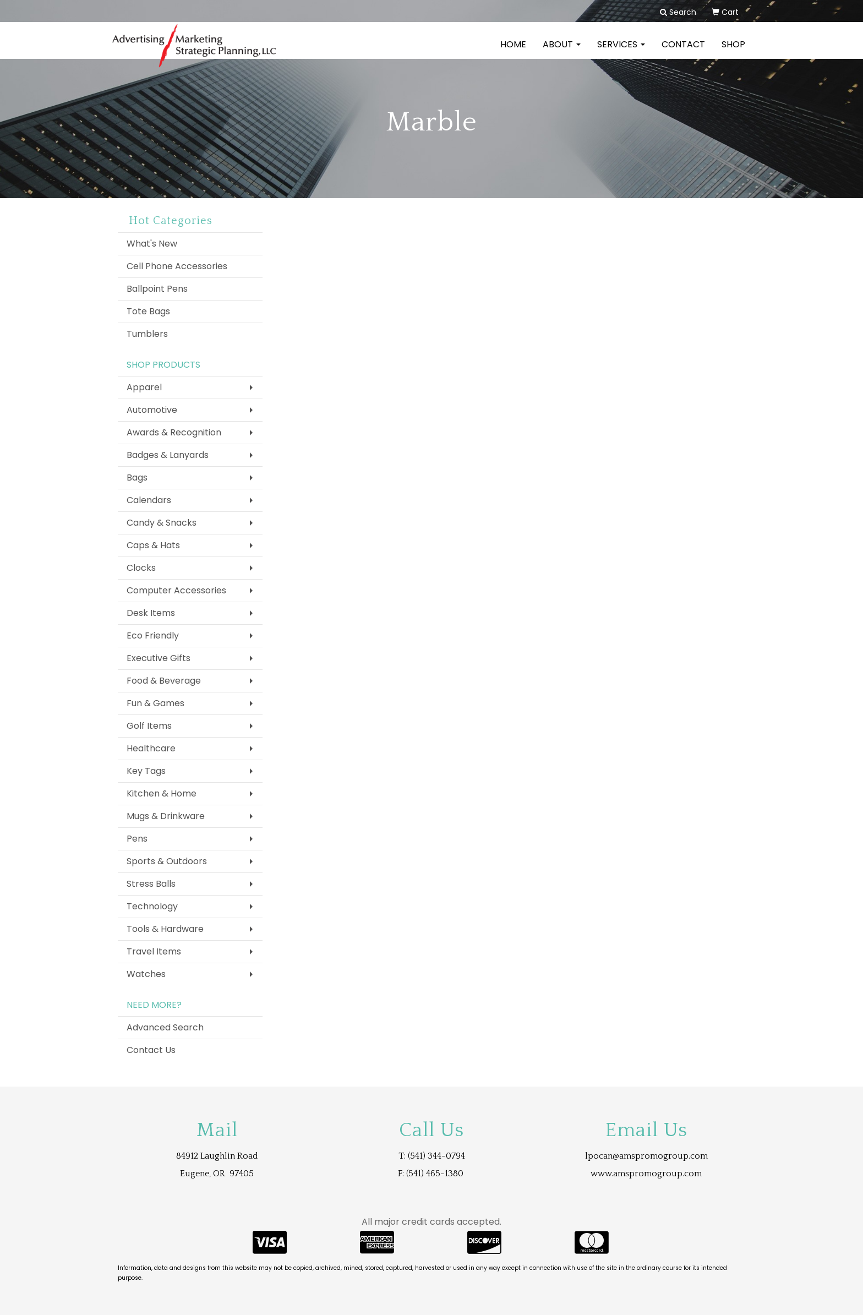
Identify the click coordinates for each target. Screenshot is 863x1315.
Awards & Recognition (174, 432)
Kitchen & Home (161, 793)
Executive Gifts (158, 658)
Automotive (152, 409)
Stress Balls (151, 883)
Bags (137, 477)
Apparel (144, 387)
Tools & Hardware (165, 929)
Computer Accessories (176, 590)
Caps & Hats (153, 545)
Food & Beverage (164, 680)
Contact (683, 52)
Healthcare (151, 748)
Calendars (149, 500)
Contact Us (151, 1050)
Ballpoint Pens (157, 288)
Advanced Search (165, 1027)
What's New (152, 243)
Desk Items (151, 613)
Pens (137, 838)
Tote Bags (148, 311)
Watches (146, 974)
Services (621, 52)
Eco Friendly (153, 635)
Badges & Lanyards (168, 455)
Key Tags (146, 771)
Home (513, 52)
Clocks (141, 567)
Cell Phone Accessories (177, 266)
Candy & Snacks (161, 522)
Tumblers (147, 334)
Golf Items (149, 725)
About (562, 52)
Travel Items (154, 951)
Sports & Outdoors (167, 861)
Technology (152, 906)
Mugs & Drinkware (166, 816)
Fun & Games (155, 703)
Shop (733, 52)
